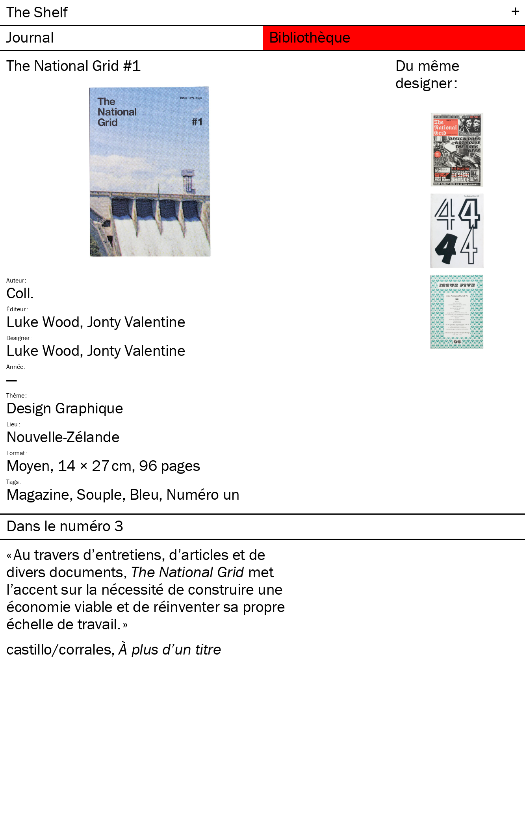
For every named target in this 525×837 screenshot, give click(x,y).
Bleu (144, 494)
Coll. (20, 292)
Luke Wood (43, 321)
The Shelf (36, 11)
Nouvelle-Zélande (63, 436)
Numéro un (202, 494)
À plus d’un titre (170, 648)
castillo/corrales (58, 648)
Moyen (28, 465)
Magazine (37, 494)
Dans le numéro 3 (64, 525)
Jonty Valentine (136, 321)
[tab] (131, 38)
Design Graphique (64, 407)
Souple (99, 494)
